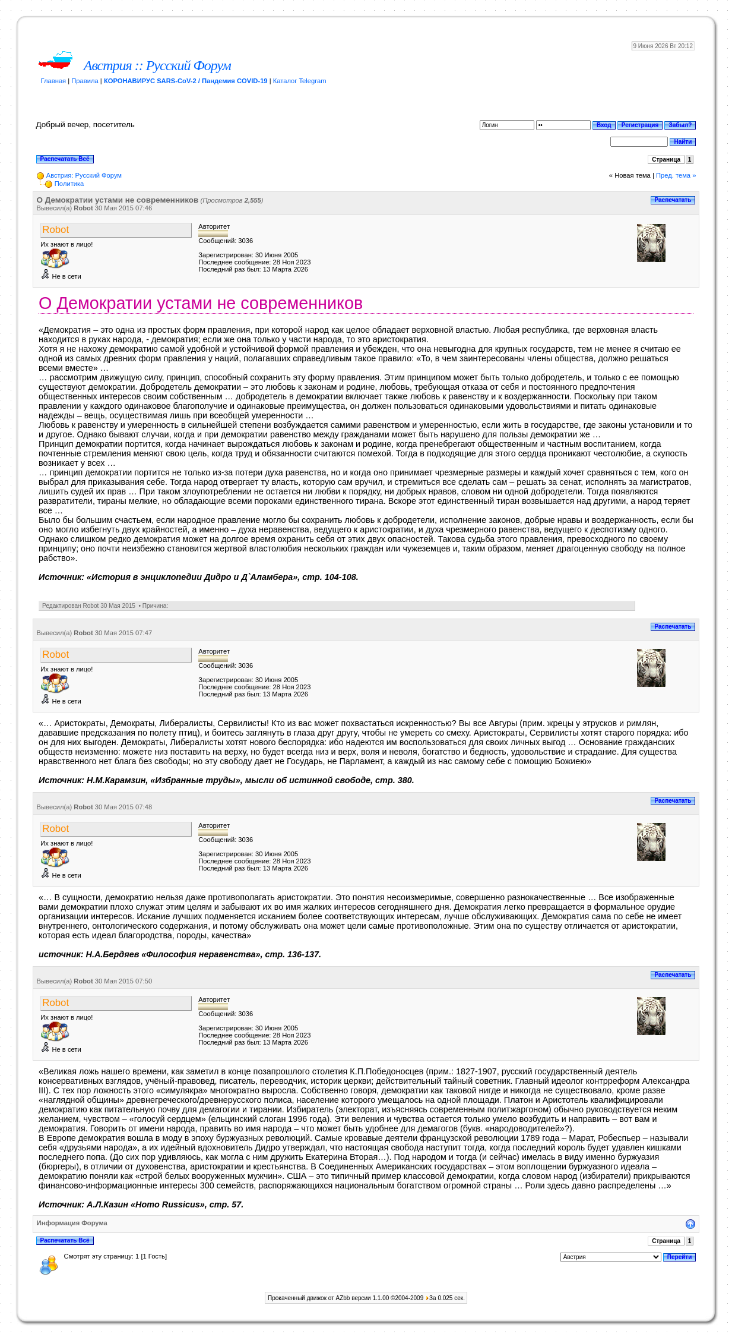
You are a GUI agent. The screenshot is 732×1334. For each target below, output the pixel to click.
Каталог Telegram (300, 80)
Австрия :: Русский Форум (157, 65)
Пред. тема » (676, 175)
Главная (53, 80)
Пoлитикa (69, 183)
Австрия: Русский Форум (84, 175)
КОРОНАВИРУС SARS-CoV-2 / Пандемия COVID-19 (186, 80)
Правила (84, 80)
